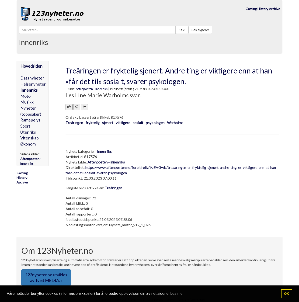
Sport (25, 125)
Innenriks (29, 90)
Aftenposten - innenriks (92, 89)
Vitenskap (29, 137)
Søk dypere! (200, 30)
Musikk (27, 101)
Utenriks (28, 132)
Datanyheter (32, 77)
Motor (26, 96)
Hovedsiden (31, 66)
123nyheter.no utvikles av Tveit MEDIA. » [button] (46, 277)
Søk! (182, 30)
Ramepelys (30, 119)
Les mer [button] (177, 293)
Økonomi (28, 143)
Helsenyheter (33, 84)
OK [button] (286, 293)
